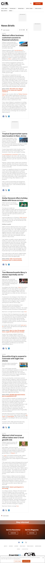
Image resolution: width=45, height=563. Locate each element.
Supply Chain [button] (29, 8)
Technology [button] (13, 8)
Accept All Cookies (26, 561)
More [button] (10, 10)
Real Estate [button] (4, 10)
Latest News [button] (4, 8)
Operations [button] (21, 8)
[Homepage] (4, 3)
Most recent (5, 30)
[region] (22, 559)
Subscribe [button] (13, 532)
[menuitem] (5, 8)
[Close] (43, 557)
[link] (19, 542)
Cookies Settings (18, 561)
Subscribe (38, 3)
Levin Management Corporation (10, 154)
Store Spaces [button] (38, 8)
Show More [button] (5, 515)
